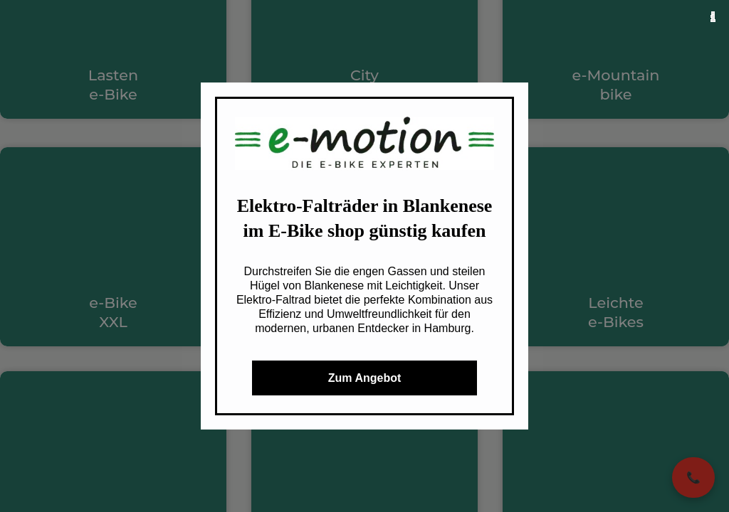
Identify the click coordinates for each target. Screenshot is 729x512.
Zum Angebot (365, 378)
